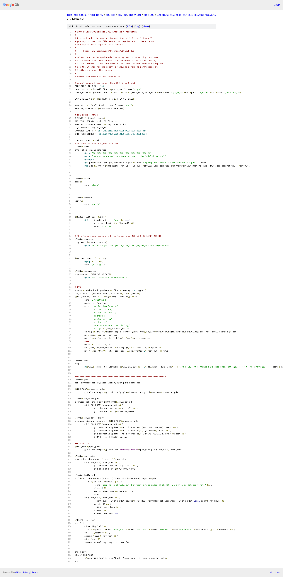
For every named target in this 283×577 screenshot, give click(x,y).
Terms (35, 572)
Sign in (277, 4)
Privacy (26, 572)
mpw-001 (135, 15)
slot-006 (149, 15)
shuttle (110, 15)
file (129, 26)
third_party (95, 15)
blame (146, 26)
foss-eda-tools (76, 15)
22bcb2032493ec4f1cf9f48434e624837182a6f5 (186, 15)
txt (270, 572)
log (137, 26)
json (277, 572)
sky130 (122, 15)
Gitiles (18, 572)
